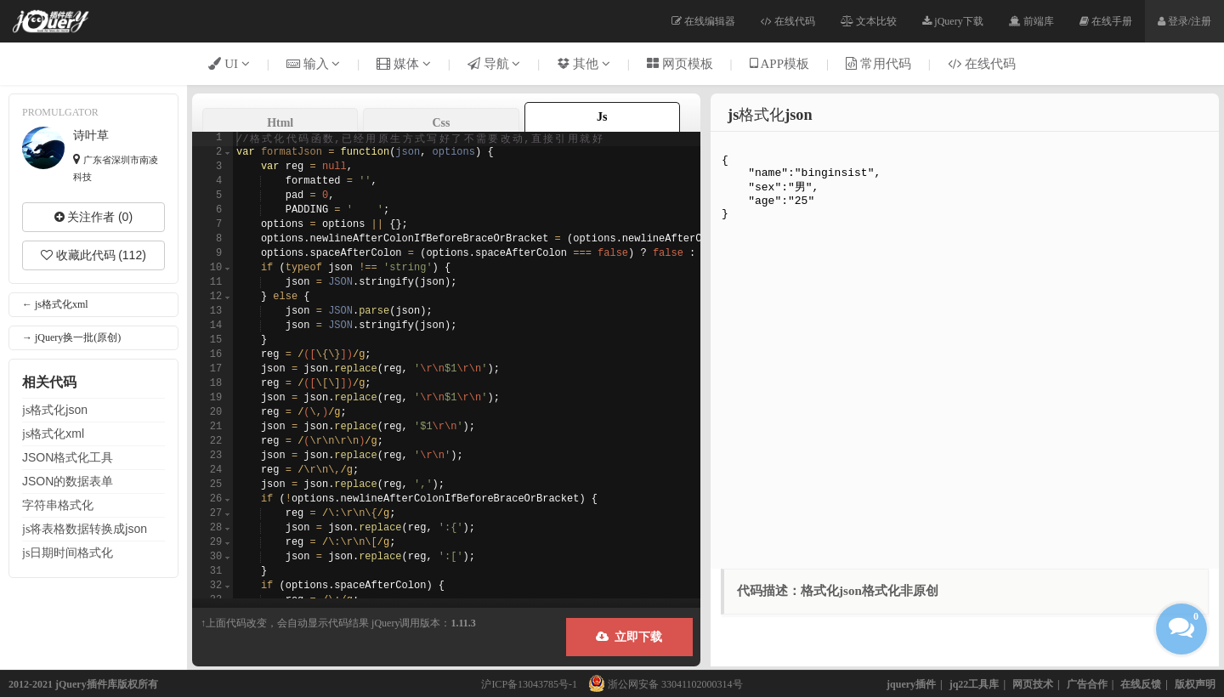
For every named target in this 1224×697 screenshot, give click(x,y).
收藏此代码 (93, 255)
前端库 (1031, 21)
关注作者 (93, 217)
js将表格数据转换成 (84, 529)
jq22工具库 (974, 684)
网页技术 (1032, 684)
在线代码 (788, 21)
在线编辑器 (703, 21)
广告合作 (1087, 684)
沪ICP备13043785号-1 (529, 684)
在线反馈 (1140, 684)
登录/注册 (1184, 21)
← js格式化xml (55, 304)
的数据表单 (67, 481)
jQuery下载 (952, 21)
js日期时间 (67, 552)
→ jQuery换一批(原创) (71, 337)
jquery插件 (911, 684)
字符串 (58, 505)
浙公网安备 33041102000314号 (661, 684)
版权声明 (1195, 684)
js (55, 409)
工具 (67, 457)
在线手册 (1106, 21)
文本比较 (869, 21)
